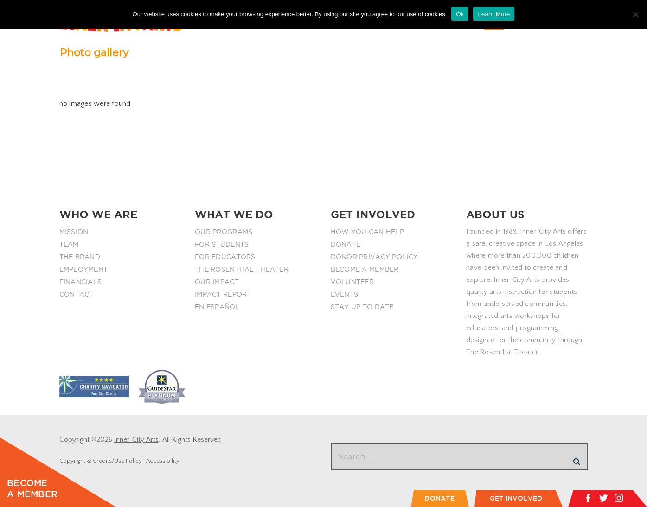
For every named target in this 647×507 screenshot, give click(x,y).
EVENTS (345, 294)
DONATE (346, 244)
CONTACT (76, 294)
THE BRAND (80, 256)
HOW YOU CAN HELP (367, 231)
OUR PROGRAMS (223, 231)
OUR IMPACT (217, 281)
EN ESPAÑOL (217, 307)
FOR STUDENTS (222, 244)
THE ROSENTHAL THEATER (241, 269)
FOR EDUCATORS (225, 256)
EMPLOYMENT (83, 269)
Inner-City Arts (136, 440)
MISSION (74, 231)
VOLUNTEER (352, 281)
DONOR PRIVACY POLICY (374, 256)
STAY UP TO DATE (362, 307)
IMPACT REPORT (223, 294)
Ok (460, 14)
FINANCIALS (80, 281)
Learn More (494, 14)
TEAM (69, 244)
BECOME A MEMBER (365, 269)
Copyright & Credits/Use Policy (100, 460)
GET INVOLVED (516, 498)
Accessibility (162, 460)
